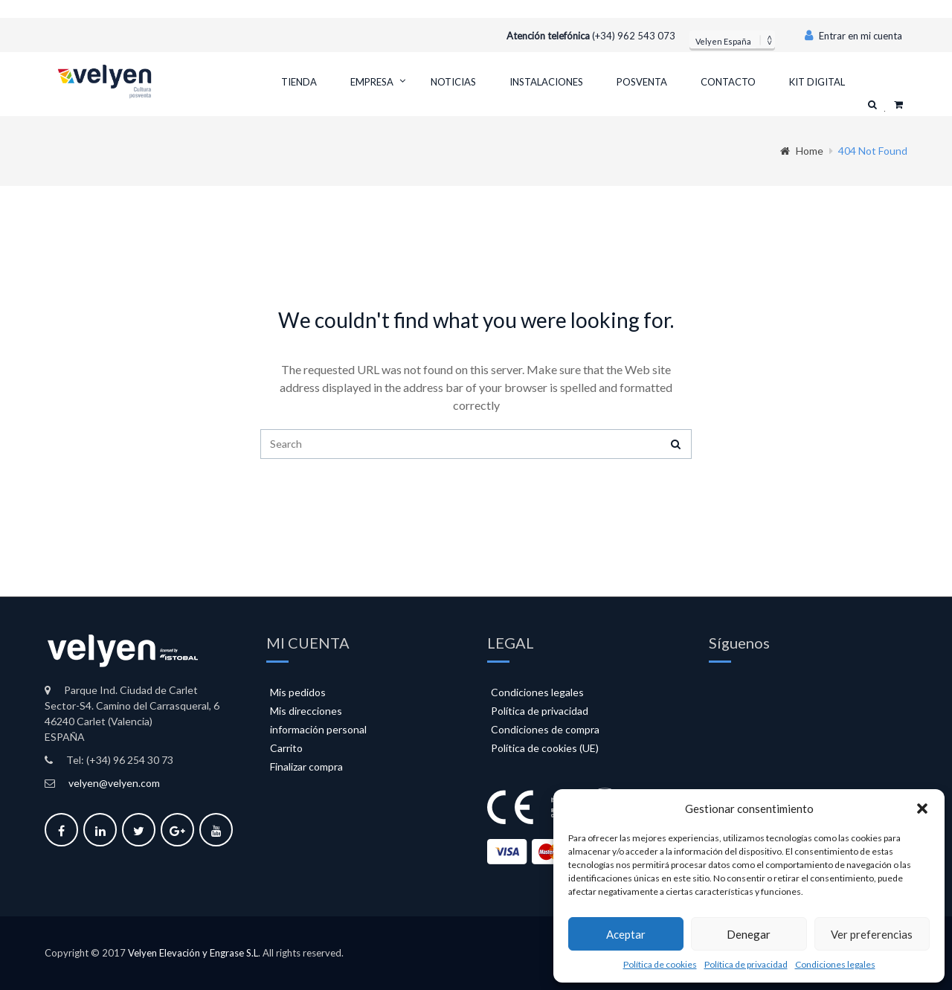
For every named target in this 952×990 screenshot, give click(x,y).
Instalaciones (546, 82)
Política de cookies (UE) (545, 748)
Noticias (453, 82)
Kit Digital (817, 82)
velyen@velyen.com (114, 783)
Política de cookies (660, 964)
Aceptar (626, 934)
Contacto (728, 82)
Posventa (642, 82)
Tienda (299, 82)
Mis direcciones (306, 710)
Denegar (749, 934)
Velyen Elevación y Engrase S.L (193, 953)
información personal (318, 729)
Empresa (371, 82)
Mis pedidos (298, 692)
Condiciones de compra (545, 729)
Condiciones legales (835, 964)
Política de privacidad (746, 964)
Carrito (286, 748)
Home (801, 150)
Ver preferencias (872, 934)
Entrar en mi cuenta (853, 36)
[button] (922, 808)
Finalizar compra (306, 766)
